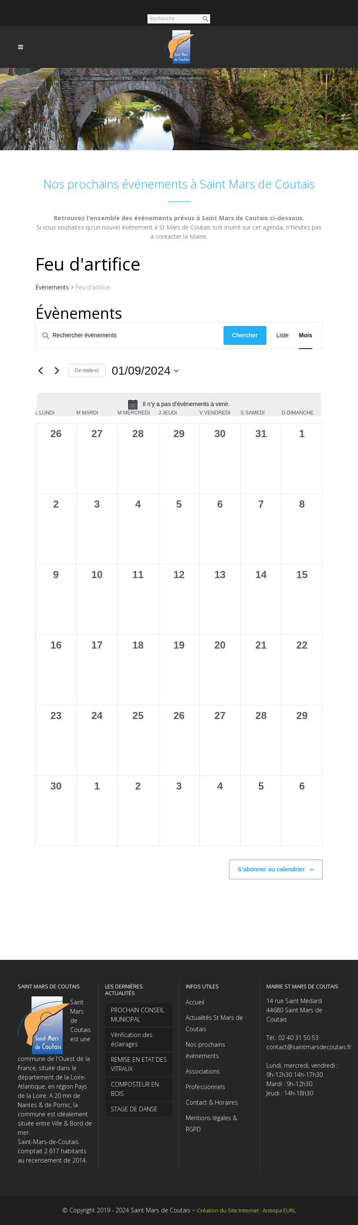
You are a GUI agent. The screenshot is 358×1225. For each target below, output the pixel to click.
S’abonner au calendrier (271, 869)
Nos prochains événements (205, 1050)
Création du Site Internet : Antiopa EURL (246, 1210)
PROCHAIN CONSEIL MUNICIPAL (137, 1014)
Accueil (195, 1002)
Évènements (52, 287)
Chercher (245, 335)
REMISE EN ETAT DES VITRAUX (139, 1064)
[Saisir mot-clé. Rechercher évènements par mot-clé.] (130, 335)
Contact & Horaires (212, 1102)
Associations (203, 1071)
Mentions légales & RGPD (211, 1123)
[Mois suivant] (57, 371)
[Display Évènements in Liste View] (282, 335)
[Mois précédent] (40, 371)
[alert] (179, 404)
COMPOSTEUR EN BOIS (135, 1088)
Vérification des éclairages (132, 1039)
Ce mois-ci (87, 370)
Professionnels (205, 1087)
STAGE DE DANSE (134, 1109)
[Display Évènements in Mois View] (305, 335)
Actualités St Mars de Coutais (214, 1023)
